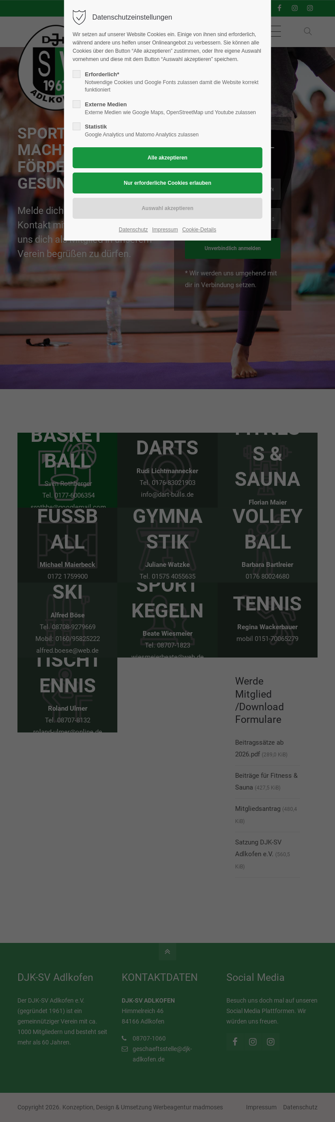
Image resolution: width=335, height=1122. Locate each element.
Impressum (165, 230)
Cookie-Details (199, 230)
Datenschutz (133, 230)
